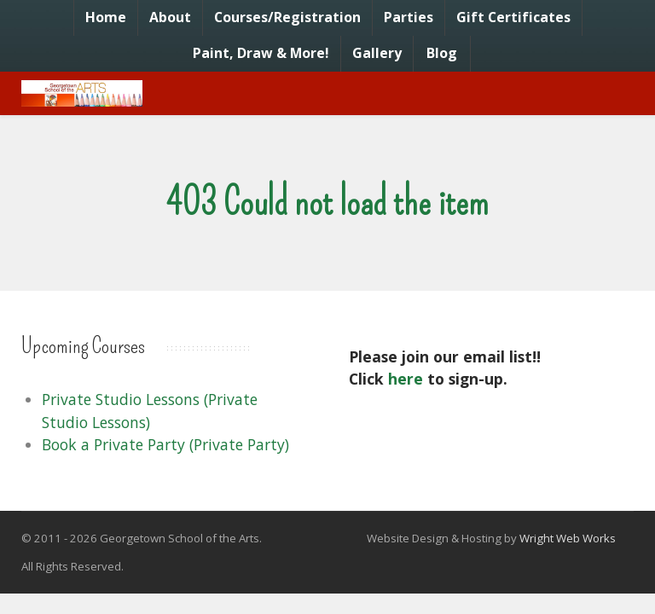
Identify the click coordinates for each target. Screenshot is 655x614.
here (405, 378)
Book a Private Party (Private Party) (165, 444)
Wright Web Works (567, 538)
